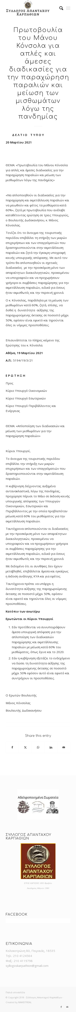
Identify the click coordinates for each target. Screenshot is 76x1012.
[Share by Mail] (64, 747)
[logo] (31, 8)
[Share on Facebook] (12, 747)
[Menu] (68, 8)
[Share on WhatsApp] (38, 747)
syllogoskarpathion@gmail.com (27, 966)
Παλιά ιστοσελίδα (15, 992)
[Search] (59, 8)
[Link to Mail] (67, 1007)
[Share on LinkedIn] (51, 747)
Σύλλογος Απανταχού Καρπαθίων (44, 997)
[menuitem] (59, 8)
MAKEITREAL (25, 1002)
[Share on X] (25, 747)
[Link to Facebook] (61, 1007)
